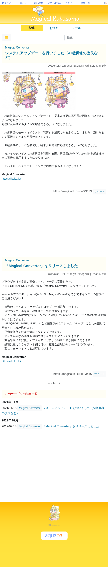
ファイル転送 (54, 2)
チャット (69, 2)
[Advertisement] (54, 226)
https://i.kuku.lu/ (11, 178)
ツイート (99, 191)
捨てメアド (7, 2)
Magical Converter (17, 47)
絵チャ (23, 2)
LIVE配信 (38, 2)
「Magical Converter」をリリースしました (41, 266)
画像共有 (85, 2)
